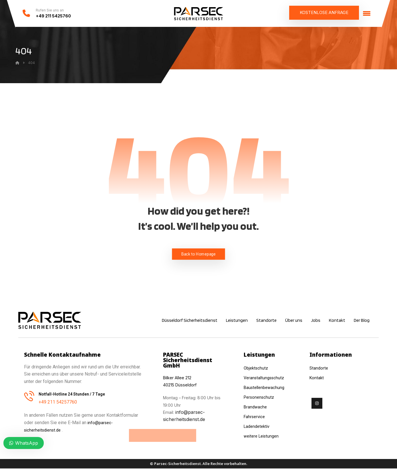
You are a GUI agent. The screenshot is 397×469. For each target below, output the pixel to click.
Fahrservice (255, 415)
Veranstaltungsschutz (265, 377)
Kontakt (317, 377)
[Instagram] (316, 402)
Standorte (319, 367)
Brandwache (256, 405)
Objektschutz (257, 367)
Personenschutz (260, 396)
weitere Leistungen (263, 433)
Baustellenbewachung (265, 386)
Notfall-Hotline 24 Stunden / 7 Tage (72, 394)
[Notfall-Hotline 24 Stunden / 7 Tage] (29, 396)
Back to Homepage (198, 254)
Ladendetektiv (258, 424)
